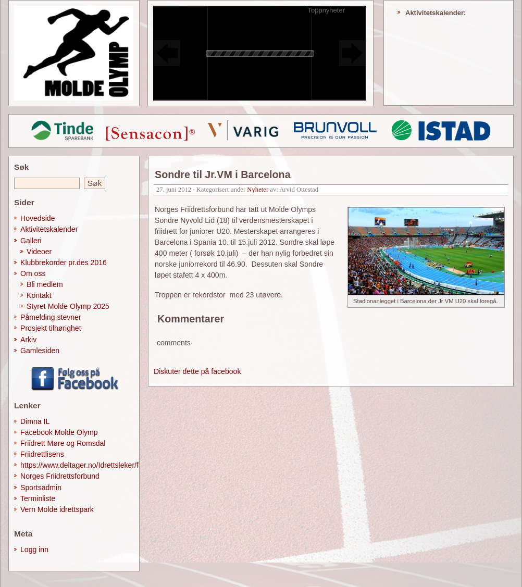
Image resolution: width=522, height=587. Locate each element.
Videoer (39, 251)
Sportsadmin (40, 487)
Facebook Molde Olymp (59, 432)
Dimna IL (34, 421)
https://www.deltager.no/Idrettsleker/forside (89, 465)
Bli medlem (45, 284)
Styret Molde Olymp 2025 (68, 306)
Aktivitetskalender (49, 229)
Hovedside (37, 218)
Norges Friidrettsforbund (60, 476)
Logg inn (34, 549)
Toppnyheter (326, 10)
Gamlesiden (39, 350)
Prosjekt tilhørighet (50, 328)
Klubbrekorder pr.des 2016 (63, 262)
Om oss (33, 273)
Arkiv (28, 339)
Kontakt (39, 295)
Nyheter (257, 189)
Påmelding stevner (50, 317)
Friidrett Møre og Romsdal (63, 443)
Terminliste (37, 498)
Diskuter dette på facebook (197, 371)
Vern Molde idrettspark (57, 509)
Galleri (31, 240)
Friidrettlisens (42, 454)
